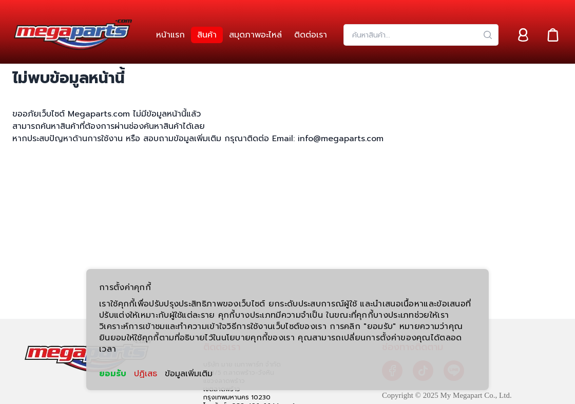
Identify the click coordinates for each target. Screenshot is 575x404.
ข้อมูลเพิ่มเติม (189, 374)
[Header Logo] (72, 35)
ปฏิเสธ (145, 374)
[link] (170, 35)
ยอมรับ (112, 374)
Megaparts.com (99, 114)
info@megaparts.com (339, 138)
